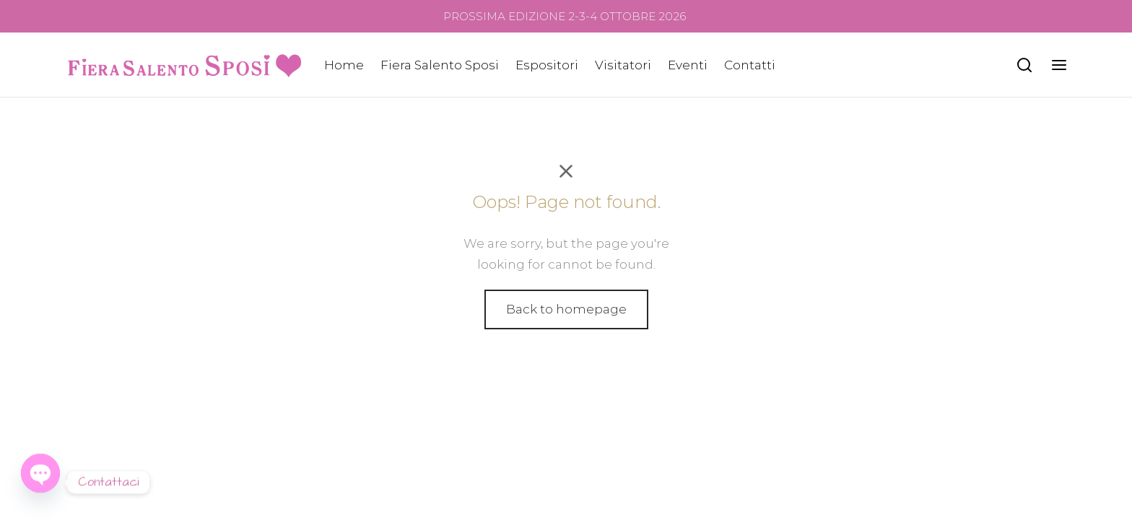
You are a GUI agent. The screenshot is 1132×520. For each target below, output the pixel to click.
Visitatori (623, 65)
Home (344, 65)
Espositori (546, 65)
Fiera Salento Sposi (439, 65)
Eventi (688, 65)
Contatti (749, 65)
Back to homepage (566, 309)
